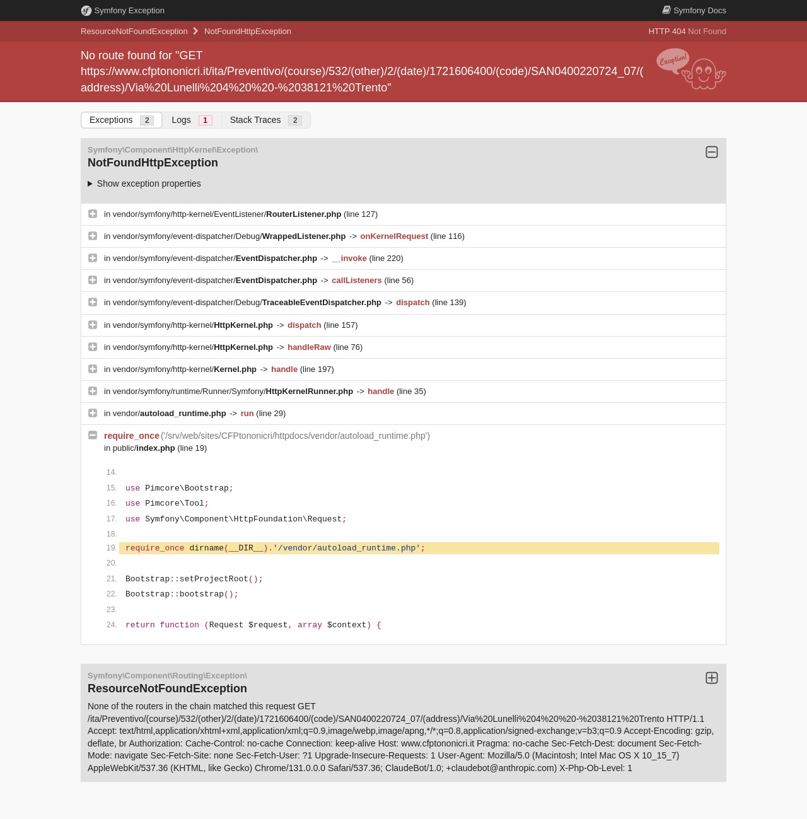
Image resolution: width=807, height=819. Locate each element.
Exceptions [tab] (122, 120)
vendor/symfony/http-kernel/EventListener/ (228, 214)
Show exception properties (149, 183)
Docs (694, 10)
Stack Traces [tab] (266, 120)
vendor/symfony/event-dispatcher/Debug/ (230, 236)
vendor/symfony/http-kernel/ (194, 325)
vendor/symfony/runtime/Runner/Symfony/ (234, 391)
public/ (145, 448)
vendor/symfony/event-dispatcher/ (216, 258)
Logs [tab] (191, 120)
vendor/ (171, 413)
